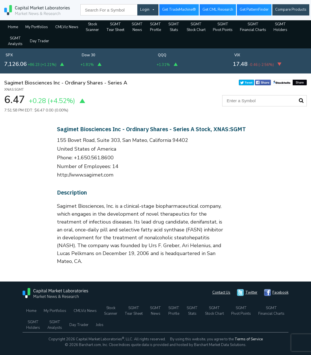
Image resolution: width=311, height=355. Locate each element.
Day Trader (39, 41)
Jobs (99, 324)
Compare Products (290, 9)
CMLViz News (66, 27)
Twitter (251, 292)
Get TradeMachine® (179, 9)
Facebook (280, 292)
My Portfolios (36, 27)
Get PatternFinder (254, 9)
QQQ (162, 55)
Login (144, 9)
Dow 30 (88, 55)
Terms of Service (249, 339)
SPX (9, 55)
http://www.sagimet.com (85, 174)
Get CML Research (217, 9)
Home (13, 27)
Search (301, 100)
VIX (237, 55)
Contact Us (221, 292)
